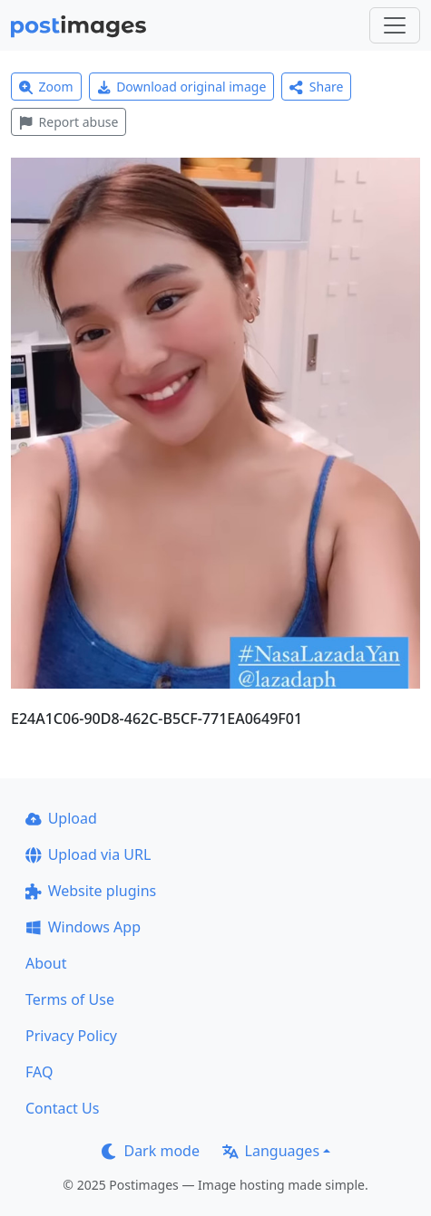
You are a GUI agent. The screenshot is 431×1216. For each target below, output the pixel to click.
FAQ (39, 1072)
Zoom (46, 86)
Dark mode (151, 1151)
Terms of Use (69, 999)
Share (316, 86)
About (45, 963)
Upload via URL (88, 854)
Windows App (83, 927)
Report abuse (68, 121)
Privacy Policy (71, 1036)
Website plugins (90, 891)
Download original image (182, 86)
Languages (270, 1151)
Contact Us (62, 1108)
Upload (61, 818)
